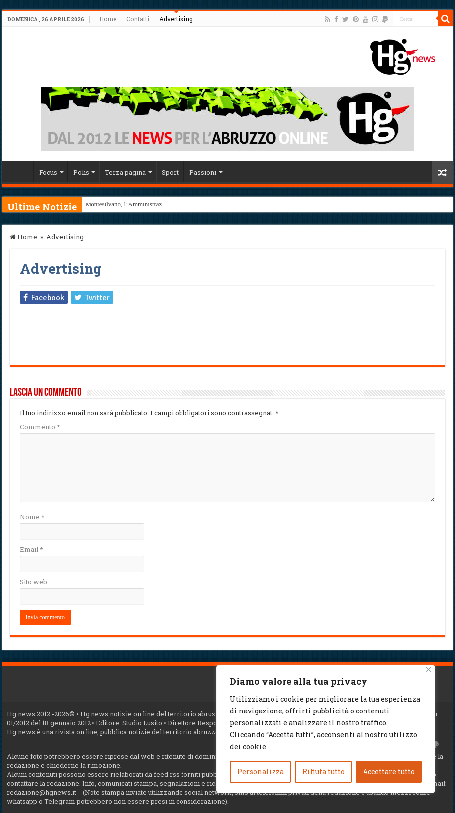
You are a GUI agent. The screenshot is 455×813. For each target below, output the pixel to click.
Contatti (137, 19)
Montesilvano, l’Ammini (118, 204)
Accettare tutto (389, 771)
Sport (170, 172)
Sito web (33, 581)
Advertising (176, 19)
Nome (32, 516)
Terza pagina (125, 172)
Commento (40, 426)
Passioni (202, 172)
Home (107, 19)
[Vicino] (428, 669)
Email (31, 549)
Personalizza (260, 771)
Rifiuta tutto (323, 771)
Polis (81, 172)
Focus (48, 172)
